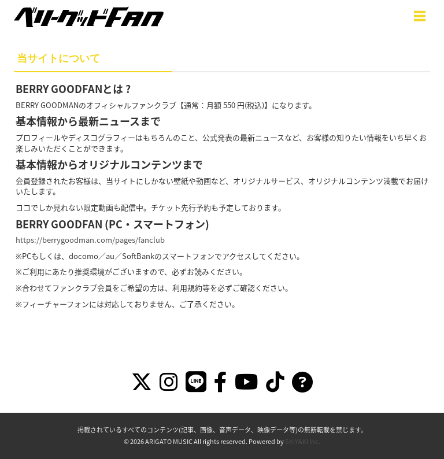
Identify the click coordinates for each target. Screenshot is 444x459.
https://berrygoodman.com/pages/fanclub (90, 239)
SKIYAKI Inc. (302, 441)
